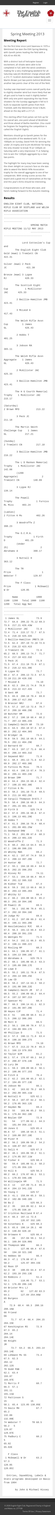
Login (45, 2)
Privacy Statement (43, 1511)
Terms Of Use (28, 1511)
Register (36, 2)
